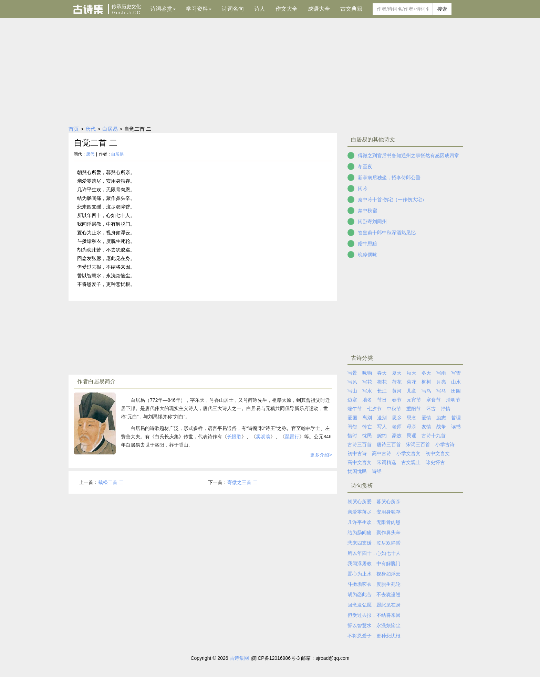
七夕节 (374, 408)
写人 (382, 426)
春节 (397, 399)
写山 (352, 391)
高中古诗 (381, 453)
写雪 (456, 373)
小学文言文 (408, 453)
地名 (367, 399)
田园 (456, 391)
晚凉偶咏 (367, 254)
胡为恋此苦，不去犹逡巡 (374, 594)
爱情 (426, 417)
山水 (456, 382)
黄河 (397, 391)
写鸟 (426, 391)
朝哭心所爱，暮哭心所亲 (374, 501)
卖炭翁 (263, 436)
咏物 (367, 373)
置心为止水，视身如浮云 (374, 574)
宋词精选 (386, 462)
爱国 (352, 417)
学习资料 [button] (198, 9)
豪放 (397, 435)
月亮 (441, 382)
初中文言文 (438, 453)
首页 (74, 129)
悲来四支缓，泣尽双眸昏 (374, 543)
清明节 (453, 399)
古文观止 (410, 462)
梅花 (382, 382)
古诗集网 (239, 658)
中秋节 (394, 408)
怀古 (431, 408)
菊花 (411, 382)
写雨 (441, 373)
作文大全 (287, 9)
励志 (441, 417)
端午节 (354, 408)
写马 (441, 391)
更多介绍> (321, 455)
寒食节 (433, 399)
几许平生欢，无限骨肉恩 (374, 522)
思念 (411, 417)
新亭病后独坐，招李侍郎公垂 (389, 177)
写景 (352, 373)
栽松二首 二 (111, 482)
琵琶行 (292, 436)
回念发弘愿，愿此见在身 (374, 605)
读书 (456, 426)
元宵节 (414, 399)
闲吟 (362, 188)
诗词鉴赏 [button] (163, 9)
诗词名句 (233, 9)
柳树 (426, 382)
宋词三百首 (418, 444)
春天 (382, 373)
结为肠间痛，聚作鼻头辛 (374, 532)
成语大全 (319, 9)
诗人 (259, 9)
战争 (441, 426)
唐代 (90, 129)
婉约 (382, 435)
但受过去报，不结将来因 (374, 615)
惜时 (352, 435)
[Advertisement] (270, 69)
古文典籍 (351, 9)
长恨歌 (234, 436)
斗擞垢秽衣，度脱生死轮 (374, 584)
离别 (367, 417)
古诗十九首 (434, 435)
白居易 (110, 129)
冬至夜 (365, 166)
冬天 (426, 373)
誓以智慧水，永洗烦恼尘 (374, 625)
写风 (352, 382)
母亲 (411, 426)
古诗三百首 (359, 444)
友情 (426, 426)
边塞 (352, 399)
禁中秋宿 (367, 210)
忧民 (367, 435)
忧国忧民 (357, 471)
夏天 (397, 373)
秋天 (411, 373)
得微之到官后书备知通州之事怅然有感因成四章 (408, 155)
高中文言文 (359, 462)
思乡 (397, 417)
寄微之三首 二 (242, 482)
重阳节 (413, 408)
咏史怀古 (435, 462)
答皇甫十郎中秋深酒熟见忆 (387, 232)
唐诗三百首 (389, 444)
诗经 (377, 471)
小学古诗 (445, 444)
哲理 (456, 417)
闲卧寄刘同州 (372, 221)
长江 (382, 391)
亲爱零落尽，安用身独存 (374, 512)
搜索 (442, 9)
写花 (367, 382)
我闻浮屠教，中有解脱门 (374, 563)
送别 (382, 417)
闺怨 (352, 426)
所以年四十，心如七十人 (374, 553)
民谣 (411, 435)
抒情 (445, 408)
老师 (397, 426)
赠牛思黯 (367, 243)
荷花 (397, 382)
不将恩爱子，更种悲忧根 (374, 635)
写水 (367, 391)
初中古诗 (357, 453)
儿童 (411, 391)
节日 (382, 399)
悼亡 (367, 426)
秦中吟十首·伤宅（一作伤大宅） (392, 199)
